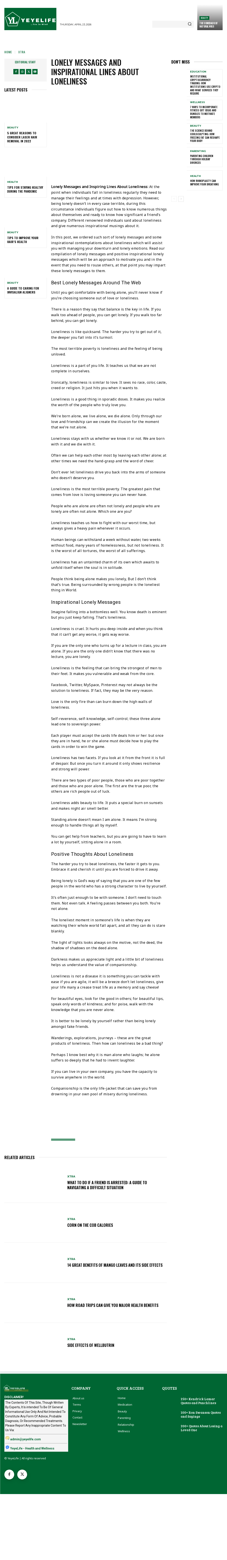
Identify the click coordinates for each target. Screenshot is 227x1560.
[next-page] (181, 199)
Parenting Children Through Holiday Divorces (201, 159)
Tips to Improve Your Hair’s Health (22, 239)
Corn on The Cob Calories (90, 1225)
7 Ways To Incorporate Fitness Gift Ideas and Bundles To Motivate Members (203, 112)
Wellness (197, 102)
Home (8, 52)
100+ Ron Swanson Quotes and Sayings (201, 1414)
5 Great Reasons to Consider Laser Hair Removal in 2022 (22, 137)
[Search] (189, 24)
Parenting (198, 151)
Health (12, 182)
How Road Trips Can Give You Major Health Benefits (114, 1305)
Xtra (21, 52)
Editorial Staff (25, 62)
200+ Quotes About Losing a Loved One (201, 1428)
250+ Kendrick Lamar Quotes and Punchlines (198, 1401)
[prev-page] (174, 199)
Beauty (204, 17)
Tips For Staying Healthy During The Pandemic (25, 189)
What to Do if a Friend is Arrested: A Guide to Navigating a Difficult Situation (108, 1185)
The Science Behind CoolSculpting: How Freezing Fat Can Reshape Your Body (205, 136)
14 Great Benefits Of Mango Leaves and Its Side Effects (116, 1265)
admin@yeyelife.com (25, 1439)
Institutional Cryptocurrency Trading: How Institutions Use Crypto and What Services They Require (205, 84)
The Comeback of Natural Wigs (208, 24)
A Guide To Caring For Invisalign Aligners (23, 290)
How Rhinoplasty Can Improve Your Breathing (204, 182)
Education (198, 72)
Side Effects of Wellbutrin (91, 1345)
